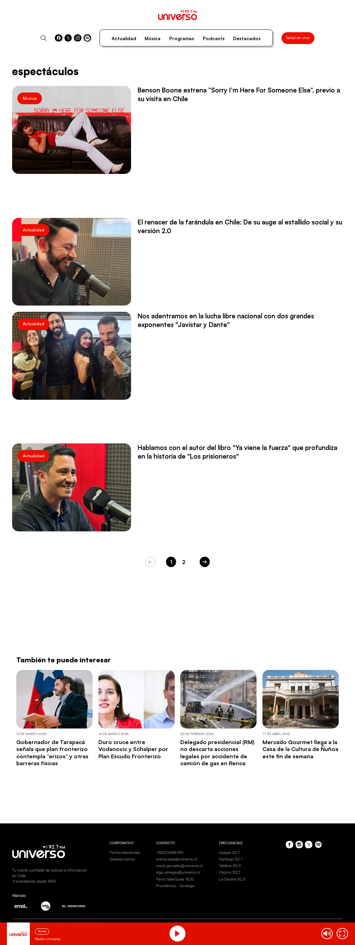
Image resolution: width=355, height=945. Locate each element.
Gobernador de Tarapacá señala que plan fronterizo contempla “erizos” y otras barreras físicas (52, 753)
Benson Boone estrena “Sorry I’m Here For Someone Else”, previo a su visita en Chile (239, 94)
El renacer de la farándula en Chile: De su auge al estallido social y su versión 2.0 (240, 226)
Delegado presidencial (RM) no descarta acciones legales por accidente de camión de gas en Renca (217, 753)
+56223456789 (169, 852)
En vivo (42, 931)
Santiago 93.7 (231, 859)
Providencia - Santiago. (175, 886)
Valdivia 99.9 (230, 866)
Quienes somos (122, 859)
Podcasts (214, 38)
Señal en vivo (298, 37)
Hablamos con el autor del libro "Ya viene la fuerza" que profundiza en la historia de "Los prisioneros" (237, 451)
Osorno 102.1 (229, 872)
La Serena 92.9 (232, 879)
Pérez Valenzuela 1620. (175, 879)
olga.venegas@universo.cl (178, 872)
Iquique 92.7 (229, 852)
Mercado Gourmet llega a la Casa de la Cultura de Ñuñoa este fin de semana (300, 749)
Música (153, 38)
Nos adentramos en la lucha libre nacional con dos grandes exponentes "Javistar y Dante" (226, 320)
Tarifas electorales (125, 852)
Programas (181, 38)
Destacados (247, 38)
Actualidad (124, 38)
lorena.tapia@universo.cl (176, 859)
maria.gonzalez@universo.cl (179, 866)
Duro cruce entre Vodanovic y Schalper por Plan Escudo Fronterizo (133, 749)
